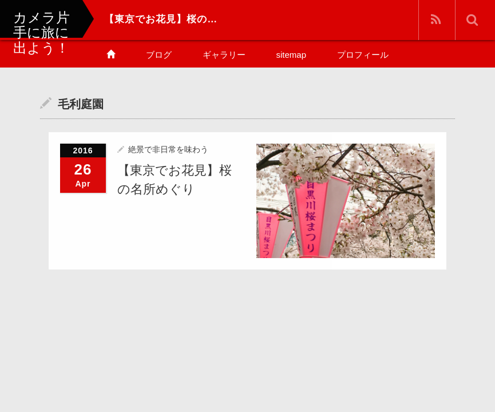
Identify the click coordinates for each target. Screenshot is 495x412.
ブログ (159, 55)
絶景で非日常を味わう (168, 149)
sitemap (291, 55)
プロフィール (363, 55)
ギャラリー (224, 55)
